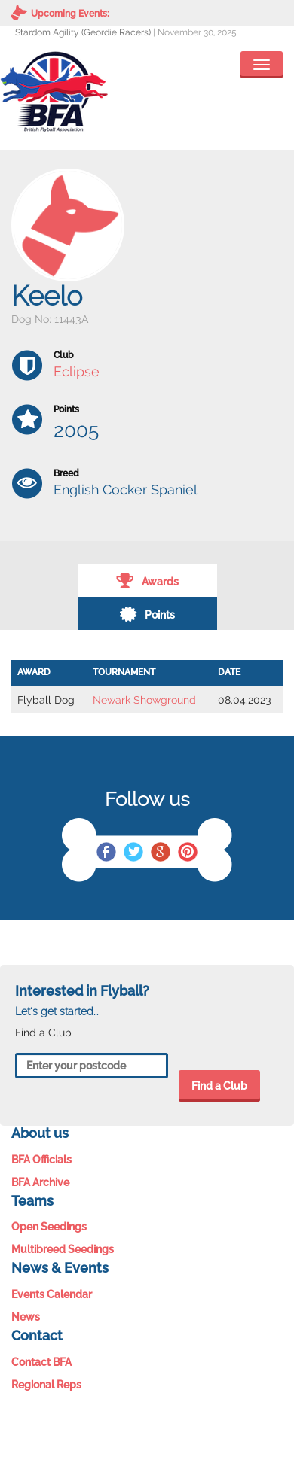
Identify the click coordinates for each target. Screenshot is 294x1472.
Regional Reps (46, 1385)
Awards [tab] (147, 580)
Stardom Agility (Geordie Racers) (83, 32)
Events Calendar (51, 1294)
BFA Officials (41, 1160)
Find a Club (219, 1086)
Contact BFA (41, 1362)
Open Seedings (49, 1227)
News (25, 1317)
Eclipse (77, 371)
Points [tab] (147, 613)
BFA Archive (40, 1182)
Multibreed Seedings (62, 1249)
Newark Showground (144, 700)
